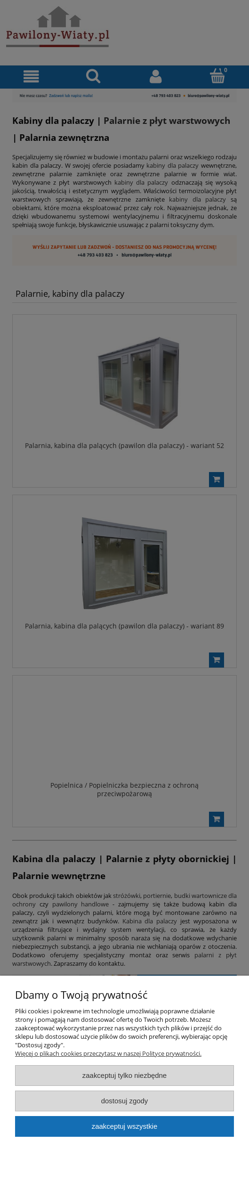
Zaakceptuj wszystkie (124, 1126)
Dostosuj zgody (124, 1101)
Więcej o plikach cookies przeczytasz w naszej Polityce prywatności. (108, 1053)
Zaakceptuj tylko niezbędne (124, 1075)
